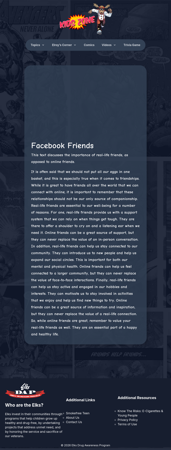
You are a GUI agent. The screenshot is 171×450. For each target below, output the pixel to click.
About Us (72, 417)
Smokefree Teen (77, 413)
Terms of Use (127, 424)
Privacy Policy (128, 420)
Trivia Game (132, 45)
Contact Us (74, 422)
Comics (89, 45)
